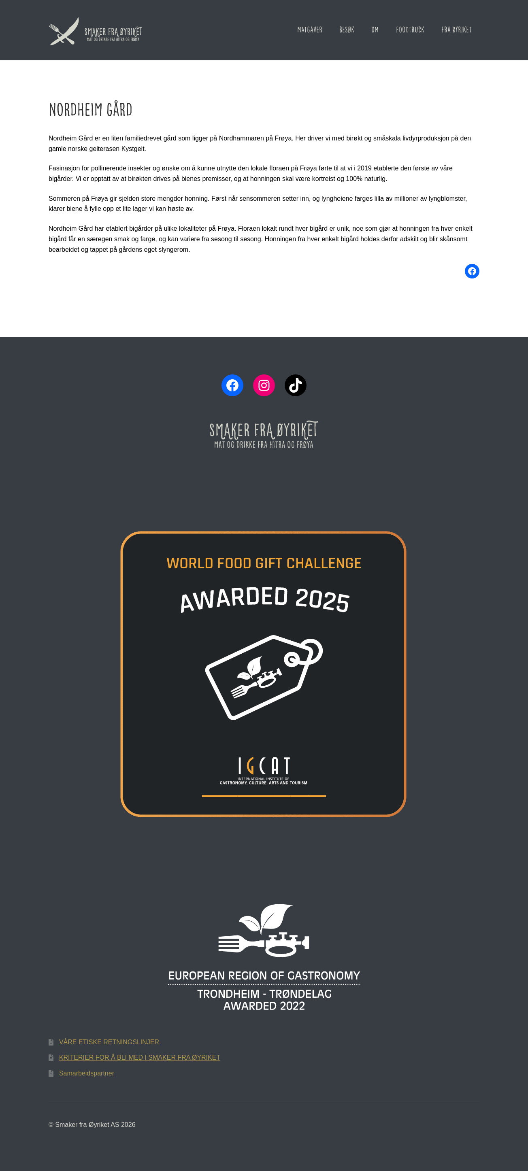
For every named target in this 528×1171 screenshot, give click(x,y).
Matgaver (309, 30)
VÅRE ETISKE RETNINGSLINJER (109, 1042)
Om (375, 30)
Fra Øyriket (456, 30)
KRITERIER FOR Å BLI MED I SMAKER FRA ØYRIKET (139, 1057)
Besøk (346, 30)
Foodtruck (410, 30)
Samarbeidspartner (86, 1073)
